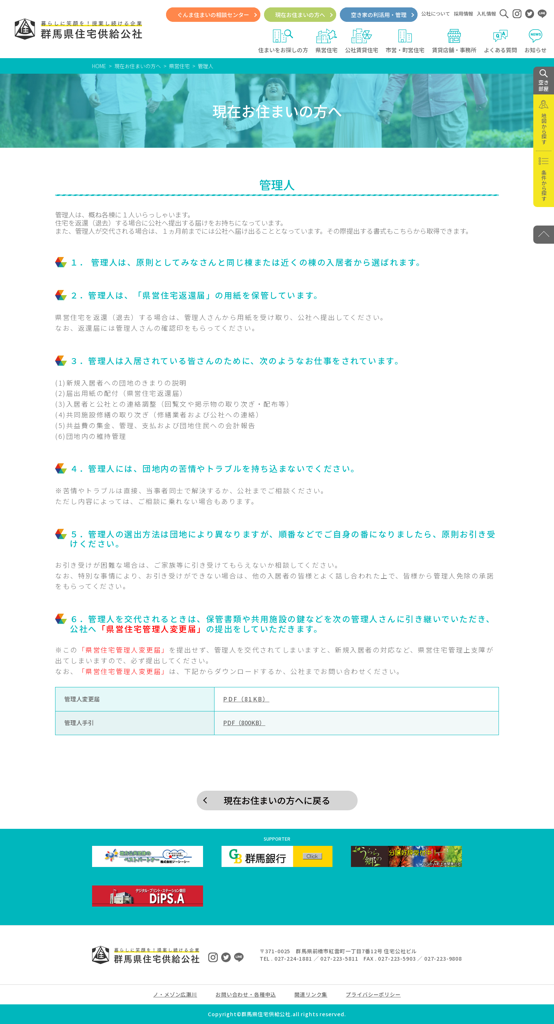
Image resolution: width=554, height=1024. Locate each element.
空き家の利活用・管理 (378, 15)
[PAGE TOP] (543, 235)
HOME (99, 66)
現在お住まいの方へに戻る (277, 800)
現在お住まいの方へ (300, 15)
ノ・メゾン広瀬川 (175, 994)
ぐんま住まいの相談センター (213, 15)
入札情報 (486, 13)
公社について (435, 13)
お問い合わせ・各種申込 (246, 994)
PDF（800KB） (244, 722)
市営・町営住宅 (405, 41)
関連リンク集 (310, 994)
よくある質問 (500, 41)
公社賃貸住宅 (361, 41)
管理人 (205, 66)
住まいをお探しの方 (283, 41)
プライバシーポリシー (373, 994)
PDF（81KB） (246, 699)
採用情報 (463, 13)
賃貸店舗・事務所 (454, 41)
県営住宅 (326, 41)
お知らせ (535, 41)
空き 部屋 (543, 80)
